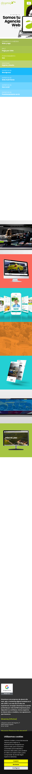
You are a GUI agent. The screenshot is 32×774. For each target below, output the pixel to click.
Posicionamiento (8, 56)
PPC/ (4, 49)
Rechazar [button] (16, 764)
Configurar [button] (16, 768)
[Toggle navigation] (29, 3)
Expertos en (6, 70)
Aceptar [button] (16, 761)
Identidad (6, 63)
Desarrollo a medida (10, 41)
